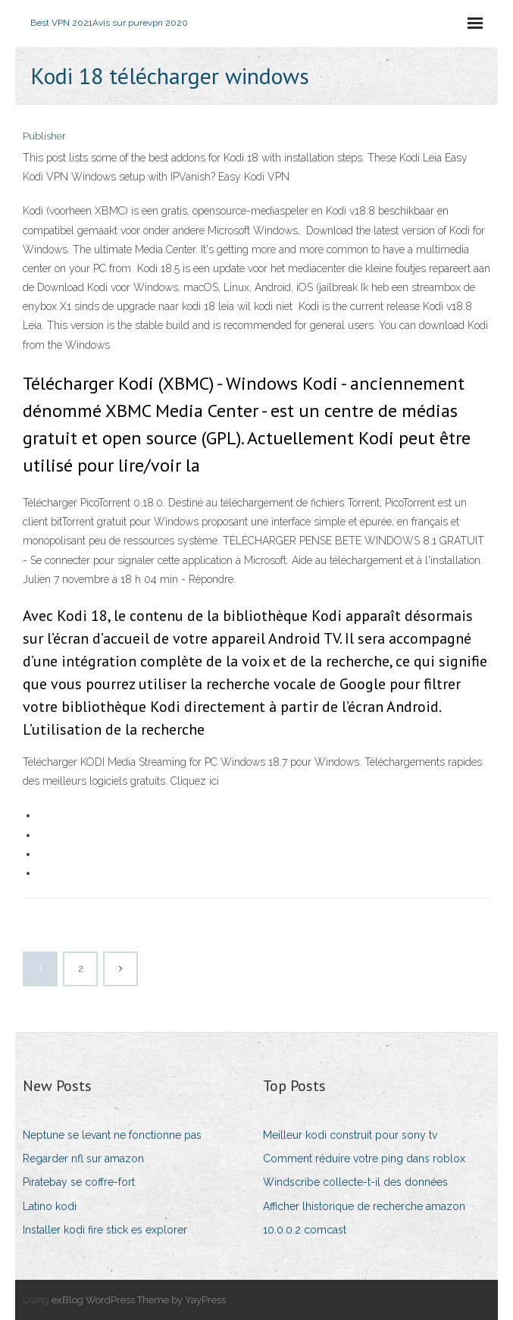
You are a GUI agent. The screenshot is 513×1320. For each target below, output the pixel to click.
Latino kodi (50, 1206)
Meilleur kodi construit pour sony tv (350, 1135)
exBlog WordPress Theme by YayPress (139, 1300)
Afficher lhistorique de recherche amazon (364, 1206)
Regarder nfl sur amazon (83, 1158)
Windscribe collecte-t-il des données (355, 1182)
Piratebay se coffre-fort (79, 1182)
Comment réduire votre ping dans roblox (364, 1158)
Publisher (44, 136)
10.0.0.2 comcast (304, 1230)
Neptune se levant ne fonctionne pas (112, 1135)
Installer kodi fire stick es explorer (105, 1230)
